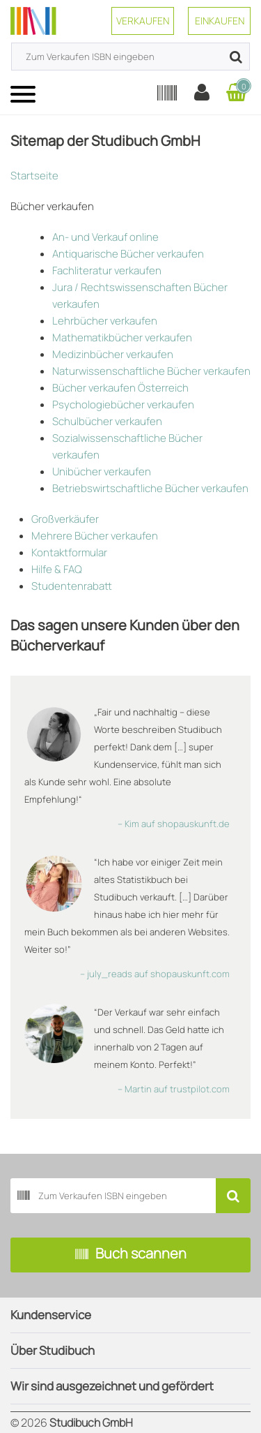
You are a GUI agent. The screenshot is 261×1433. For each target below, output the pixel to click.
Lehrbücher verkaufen (104, 320)
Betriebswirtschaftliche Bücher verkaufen (150, 488)
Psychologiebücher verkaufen (123, 404)
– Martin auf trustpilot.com (174, 1089)
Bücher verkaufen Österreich (120, 387)
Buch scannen (131, 1255)
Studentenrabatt (71, 586)
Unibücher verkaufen (101, 471)
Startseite (34, 175)
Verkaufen (142, 20)
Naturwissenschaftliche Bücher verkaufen (151, 371)
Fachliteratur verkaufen (106, 270)
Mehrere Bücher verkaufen (94, 535)
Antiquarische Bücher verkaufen (128, 253)
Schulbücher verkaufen (107, 421)
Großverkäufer (65, 519)
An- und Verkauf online (105, 237)
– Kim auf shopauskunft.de (174, 823)
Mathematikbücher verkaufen (122, 337)
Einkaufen (219, 20)
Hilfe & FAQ (56, 569)
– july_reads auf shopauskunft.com (155, 973)
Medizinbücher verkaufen (112, 354)
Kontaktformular (69, 552)
